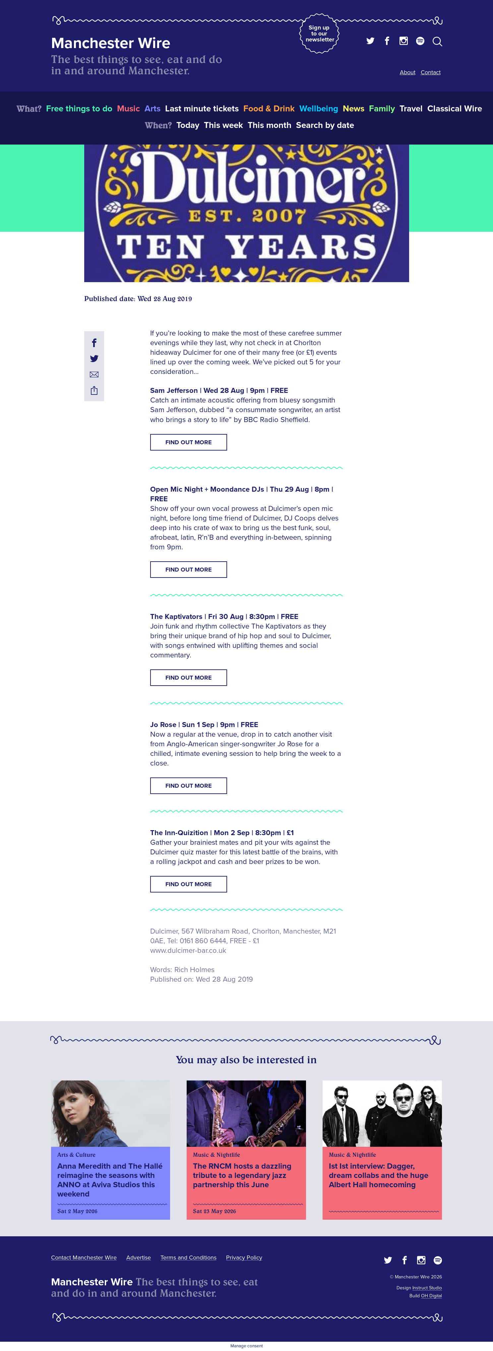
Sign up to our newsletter (320, 33)
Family (382, 108)
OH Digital (431, 1296)
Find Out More (188, 442)
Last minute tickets (202, 108)
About (407, 72)
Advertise (138, 1257)
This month (269, 125)
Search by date (325, 125)
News (353, 108)
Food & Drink (269, 108)
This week (223, 125)
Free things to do (79, 108)
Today (187, 125)
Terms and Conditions (188, 1257)
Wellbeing (318, 108)
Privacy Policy (244, 1257)
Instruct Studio (427, 1288)
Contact (431, 72)
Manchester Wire (110, 43)
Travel (411, 108)
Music (128, 108)
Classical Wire (454, 108)
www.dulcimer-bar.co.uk (188, 950)
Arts (152, 108)
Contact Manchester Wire (84, 1257)
